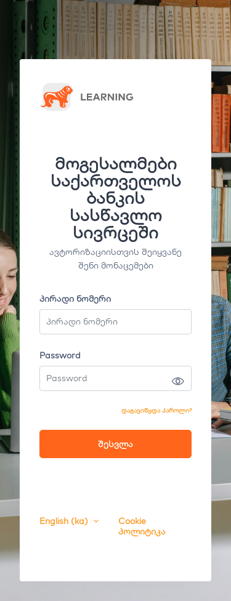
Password (60, 355)
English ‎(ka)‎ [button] (65, 521)
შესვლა (115, 444)
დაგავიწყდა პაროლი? (156, 410)
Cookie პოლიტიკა (142, 526)
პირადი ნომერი (75, 299)
